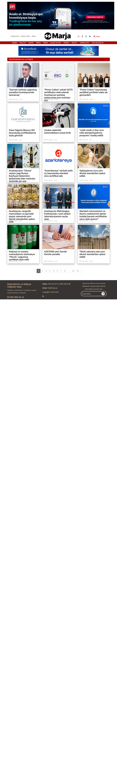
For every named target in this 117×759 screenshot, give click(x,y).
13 (78, 271)
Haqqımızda (15, 36)
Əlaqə (34, 36)
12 (73, 271)
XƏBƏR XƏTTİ (84, 43)
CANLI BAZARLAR (97, 43)
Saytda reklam (25, 36)
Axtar (97, 36)
